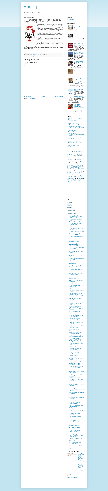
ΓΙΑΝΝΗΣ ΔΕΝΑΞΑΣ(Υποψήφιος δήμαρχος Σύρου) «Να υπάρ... (75, 245)
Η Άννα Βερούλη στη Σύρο (74, 428)
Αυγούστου (71, 448)
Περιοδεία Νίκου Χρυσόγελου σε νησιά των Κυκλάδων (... (76, 424)
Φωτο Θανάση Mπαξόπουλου (74, 425)
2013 (69, 204)
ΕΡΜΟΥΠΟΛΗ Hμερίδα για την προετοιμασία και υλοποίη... (74, 377)
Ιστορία (74, 163)
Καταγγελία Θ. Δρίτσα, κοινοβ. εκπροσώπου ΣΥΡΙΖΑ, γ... (74, 234)
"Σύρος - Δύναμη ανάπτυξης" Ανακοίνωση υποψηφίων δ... (75, 403)
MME (83, 180)
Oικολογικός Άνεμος (71, 138)
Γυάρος (81, 156)
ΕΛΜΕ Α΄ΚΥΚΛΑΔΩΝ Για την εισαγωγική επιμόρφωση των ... (76, 248)
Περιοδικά (75, 171)
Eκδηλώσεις (73, 180)
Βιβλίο (77, 155)
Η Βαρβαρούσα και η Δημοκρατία (81, 461)
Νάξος (68, 168)
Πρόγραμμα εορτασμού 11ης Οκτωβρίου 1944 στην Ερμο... (76, 406)
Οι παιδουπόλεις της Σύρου (74, 243)
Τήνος (75, 176)
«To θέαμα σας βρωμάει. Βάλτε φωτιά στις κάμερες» (79, 97)
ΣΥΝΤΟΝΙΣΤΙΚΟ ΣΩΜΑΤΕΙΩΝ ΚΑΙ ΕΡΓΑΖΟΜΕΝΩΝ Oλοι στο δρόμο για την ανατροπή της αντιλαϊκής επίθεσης (79, 106)
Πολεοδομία (69, 172)
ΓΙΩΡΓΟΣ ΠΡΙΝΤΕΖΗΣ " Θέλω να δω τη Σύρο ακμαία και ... (76, 286)
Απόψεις (69, 154)
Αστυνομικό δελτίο (70, 155)
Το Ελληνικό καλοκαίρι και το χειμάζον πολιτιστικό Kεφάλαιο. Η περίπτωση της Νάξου (81, 456)
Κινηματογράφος (70, 165)
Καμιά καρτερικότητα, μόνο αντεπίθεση (76, 336)
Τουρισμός (81, 178)
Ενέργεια (72, 161)
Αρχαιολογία (79, 154)
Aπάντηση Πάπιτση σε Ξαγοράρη (75, 278)
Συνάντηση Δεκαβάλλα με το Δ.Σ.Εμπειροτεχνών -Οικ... (74, 421)
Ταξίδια (68, 176)
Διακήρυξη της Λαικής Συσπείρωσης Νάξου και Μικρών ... (75, 271)
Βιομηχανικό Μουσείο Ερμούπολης (74, 141)
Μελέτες (68, 167)
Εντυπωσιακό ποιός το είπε (74, 263)
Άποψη (30, 6)
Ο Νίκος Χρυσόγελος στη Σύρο (74, 440)
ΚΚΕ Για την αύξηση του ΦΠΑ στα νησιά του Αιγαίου (79, 62)
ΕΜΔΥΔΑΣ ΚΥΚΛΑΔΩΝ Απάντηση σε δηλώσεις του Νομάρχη (76, 395)
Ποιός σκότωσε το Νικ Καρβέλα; (75, 416)
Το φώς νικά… (80, 463)
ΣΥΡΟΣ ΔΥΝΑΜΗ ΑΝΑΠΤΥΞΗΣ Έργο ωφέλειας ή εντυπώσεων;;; (76, 302)
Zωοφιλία (70, 181)
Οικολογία (71, 170)
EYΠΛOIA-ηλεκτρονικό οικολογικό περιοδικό (76, 127)
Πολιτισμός (69, 173)
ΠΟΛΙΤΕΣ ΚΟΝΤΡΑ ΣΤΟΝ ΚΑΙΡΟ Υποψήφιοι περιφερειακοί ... (75, 313)
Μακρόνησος (81, 166)
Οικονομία (79, 170)
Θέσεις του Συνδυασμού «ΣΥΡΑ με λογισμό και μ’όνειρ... (75, 294)
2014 (69, 202)
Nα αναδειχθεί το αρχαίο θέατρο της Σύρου (78, 70)
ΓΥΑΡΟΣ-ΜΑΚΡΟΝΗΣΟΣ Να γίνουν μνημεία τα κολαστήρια (75, 341)
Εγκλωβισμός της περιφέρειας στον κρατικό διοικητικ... (75, 401)
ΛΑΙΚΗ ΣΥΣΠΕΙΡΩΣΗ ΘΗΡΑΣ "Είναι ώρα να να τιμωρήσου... (76, 277)
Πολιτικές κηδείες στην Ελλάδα (74, 221)
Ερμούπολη (73, 162)
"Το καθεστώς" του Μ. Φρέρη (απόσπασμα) (74, 414)
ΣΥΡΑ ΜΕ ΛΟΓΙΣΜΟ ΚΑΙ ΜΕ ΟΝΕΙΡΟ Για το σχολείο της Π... (76, 316)
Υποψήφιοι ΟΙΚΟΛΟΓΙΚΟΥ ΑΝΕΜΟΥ (76, 311)
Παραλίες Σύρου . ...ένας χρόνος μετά (76, 410)
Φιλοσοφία (74, 179)
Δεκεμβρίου (71, 210)
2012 (69, 205)
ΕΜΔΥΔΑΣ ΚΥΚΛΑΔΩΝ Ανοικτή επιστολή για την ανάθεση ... (76, 372)
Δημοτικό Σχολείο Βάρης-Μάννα (74, 123)
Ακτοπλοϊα (29, 56)
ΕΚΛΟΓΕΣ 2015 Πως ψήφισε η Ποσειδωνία (81, 469)
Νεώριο (73, 168)
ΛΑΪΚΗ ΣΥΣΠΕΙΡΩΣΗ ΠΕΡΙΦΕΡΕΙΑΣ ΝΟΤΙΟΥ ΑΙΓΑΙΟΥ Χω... (76, 261)
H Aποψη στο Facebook (72, 120)
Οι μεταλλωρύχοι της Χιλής (74, 329)
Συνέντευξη (69, 175)
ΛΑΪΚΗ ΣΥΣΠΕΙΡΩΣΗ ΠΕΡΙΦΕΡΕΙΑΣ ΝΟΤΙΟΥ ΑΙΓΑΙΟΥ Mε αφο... (76, 367)
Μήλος (73, 167)
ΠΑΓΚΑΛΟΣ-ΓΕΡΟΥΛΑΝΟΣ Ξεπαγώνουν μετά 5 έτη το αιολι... (76, 339)
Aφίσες (68, 180)
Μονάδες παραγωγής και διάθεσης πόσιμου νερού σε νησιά (79, 53)
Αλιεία (82, 151)
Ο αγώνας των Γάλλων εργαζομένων (76, 269)
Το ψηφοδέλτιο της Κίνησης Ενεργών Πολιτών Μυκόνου (76, 283)
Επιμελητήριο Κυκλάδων (72, 130)
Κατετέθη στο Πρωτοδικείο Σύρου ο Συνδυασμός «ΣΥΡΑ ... (75, 307)
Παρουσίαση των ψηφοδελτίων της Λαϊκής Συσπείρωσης (75, 319)
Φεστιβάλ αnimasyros (72, 146)
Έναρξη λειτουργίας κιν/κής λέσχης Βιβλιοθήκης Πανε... (75, 224)
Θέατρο (83, 162)
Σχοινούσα (75, 175)
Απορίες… (71, 351)
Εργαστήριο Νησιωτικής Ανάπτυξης (74, 137)
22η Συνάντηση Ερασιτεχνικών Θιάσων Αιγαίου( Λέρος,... (76, 380)
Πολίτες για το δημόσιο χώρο (73, 131)
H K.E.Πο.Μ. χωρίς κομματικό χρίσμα (76, 320)
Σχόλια (81, 175)
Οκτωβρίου (71, 213)
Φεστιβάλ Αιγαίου (71, 144)
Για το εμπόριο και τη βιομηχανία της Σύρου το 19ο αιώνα (78, 26)
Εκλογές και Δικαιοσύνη (73, 330)
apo (69, 475)
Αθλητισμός (69, 151)
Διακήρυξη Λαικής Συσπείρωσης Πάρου (76, 265)
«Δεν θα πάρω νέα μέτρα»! (74, 241)
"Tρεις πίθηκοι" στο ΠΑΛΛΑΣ (74, 249)
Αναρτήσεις (70, 453)
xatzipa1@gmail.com (71, 19)
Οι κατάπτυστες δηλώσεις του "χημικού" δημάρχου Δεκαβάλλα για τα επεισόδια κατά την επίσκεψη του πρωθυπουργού (79, 80)
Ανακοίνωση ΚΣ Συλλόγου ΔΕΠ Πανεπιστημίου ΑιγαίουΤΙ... (75, 333)
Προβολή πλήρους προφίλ (72, 477)
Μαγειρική (75, 166)
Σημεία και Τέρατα (72, 412)
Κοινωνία (79, 165)
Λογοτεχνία (69, 166)
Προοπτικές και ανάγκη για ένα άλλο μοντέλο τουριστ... (75, 439)
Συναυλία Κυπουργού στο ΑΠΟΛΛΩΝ (76, 254)
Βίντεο (83, 155)
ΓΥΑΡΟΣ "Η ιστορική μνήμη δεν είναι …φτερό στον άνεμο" (76, 436)
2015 (69, 200)
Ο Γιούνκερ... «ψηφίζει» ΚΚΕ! (74, 355)
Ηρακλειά (78, 162)
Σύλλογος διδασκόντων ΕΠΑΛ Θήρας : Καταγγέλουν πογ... (76, 325)
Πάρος (68, 171)
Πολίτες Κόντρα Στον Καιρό (73, 133)
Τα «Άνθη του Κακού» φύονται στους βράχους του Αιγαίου (76, 217)
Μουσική (80, 167)
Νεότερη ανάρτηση (27, 96)
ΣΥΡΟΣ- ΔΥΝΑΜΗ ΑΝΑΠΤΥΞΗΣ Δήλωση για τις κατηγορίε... (76, 388)
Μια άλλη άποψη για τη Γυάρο (74, 215)
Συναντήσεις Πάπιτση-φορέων (74, 427)
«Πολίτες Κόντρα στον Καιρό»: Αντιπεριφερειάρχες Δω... (74, 433)
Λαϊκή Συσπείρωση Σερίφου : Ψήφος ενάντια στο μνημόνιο (76, 274)
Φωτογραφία (80, 179)
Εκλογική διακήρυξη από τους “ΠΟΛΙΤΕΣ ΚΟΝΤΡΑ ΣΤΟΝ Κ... (76, 431)
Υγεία (68, 179)
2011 (69, 207)
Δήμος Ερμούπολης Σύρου (73, 139)
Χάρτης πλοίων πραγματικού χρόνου (75, 126)
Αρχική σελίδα (42, 96)
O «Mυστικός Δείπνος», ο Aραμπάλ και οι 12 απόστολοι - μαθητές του (78, 35)
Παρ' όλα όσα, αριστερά (73, 327)
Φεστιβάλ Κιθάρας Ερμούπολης (74, 145)
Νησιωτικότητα (81, 168)
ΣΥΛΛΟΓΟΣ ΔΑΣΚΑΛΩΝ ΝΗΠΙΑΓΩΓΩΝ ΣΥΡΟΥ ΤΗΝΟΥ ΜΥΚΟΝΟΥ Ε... (76, 364)
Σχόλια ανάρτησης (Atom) (33, 98)
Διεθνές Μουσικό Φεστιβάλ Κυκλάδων (75, 142)
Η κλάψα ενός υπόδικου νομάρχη (75, 335)
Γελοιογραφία (71, 156)
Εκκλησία (71, 159)
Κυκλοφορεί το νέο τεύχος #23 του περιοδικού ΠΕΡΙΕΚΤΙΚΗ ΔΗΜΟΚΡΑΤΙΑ (79, 44)
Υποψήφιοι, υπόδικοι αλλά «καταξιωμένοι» (74, 353)
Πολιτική (32, 56)
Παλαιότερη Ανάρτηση (59, 96)
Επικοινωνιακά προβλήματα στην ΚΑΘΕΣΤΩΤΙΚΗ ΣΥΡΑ (75, 349)
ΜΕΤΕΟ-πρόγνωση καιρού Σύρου (74, 124)
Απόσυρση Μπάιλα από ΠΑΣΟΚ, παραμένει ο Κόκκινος (75, 443)
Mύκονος (78, 180)
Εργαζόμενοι (80, 161)
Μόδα (76, 167)
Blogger (57, 484)
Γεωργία (76, 156)
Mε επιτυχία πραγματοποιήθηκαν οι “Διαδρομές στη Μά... (75, 418)
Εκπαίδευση (80, 159)
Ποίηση (81, 171)
